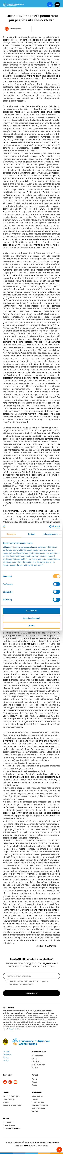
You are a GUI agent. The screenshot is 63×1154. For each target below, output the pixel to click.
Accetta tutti (31, 611)
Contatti (6, 1051)
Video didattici (38, 1102)
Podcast (6, 1102)
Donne (34, 1079)
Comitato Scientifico (11, 1129)
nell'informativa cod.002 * (24, 984)
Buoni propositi (38, 1096)
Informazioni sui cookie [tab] (53, 534)
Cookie (6, 1060)
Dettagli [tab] (31, 534)
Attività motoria (38, 1064)
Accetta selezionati (31, 618)
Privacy (6, 1057)
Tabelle (35, 1099)
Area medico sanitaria (12, 1105)
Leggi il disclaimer (15, 1029)
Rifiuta (31, 625)
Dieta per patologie (11, 1096)
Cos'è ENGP (8, 1123)
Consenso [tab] (11, 534)
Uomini (34, 1085)
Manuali (35, 1111)
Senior (34, 1082)
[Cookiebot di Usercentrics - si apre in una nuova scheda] (49, 527)
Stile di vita (36, 1061)
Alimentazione (38, 1055)
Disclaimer (7, 1054)
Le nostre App (9, 1099)
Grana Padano (9, 1126)
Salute (34, 1058)
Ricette (35, 1067)
